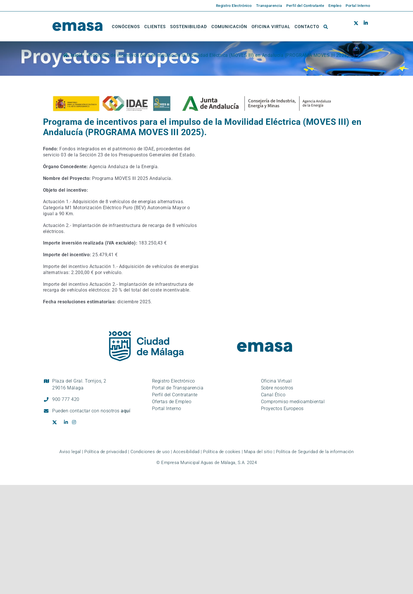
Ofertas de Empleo (172, 401)
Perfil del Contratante (175, 394)
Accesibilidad (186, 451)
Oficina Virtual (276, 381)
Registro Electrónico (173, 381)
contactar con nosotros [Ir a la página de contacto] (100, 411)
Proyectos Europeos (282, 408)
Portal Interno (166, 408)
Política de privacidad (105, 451)
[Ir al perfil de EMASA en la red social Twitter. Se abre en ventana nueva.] (357, 27)
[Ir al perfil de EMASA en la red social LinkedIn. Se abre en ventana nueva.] (365, 27)
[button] (326, 27)
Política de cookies (222, 451)
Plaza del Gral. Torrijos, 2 (79, 384)
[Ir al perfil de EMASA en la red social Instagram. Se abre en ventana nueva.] (76, 422)
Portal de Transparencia (178, 388)
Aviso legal (70, 451)
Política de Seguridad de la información (315, 451)
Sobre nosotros (277, 388)
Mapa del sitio (258, 451)
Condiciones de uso (150, 451)
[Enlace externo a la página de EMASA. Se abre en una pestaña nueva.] (232, 6)
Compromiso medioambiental (293, 401)
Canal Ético (273, 394)
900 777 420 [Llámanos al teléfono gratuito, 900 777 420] (65, 399)
